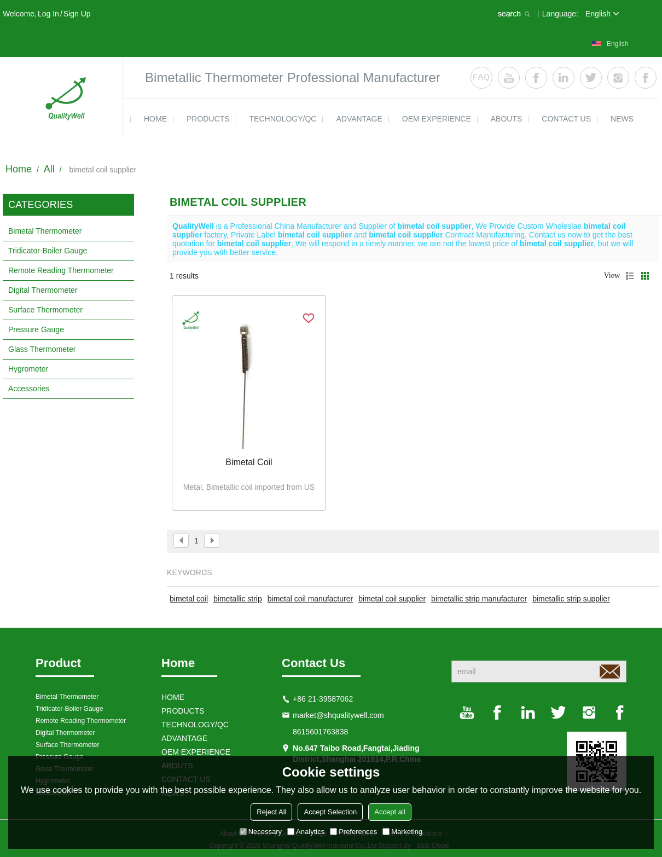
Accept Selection (330, 812)
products (208, 118)
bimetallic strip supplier (571, 598)
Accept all (389, 812)
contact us (566, 118)
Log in (48, 13)
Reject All (271, 812)
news (622, 118)
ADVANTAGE (359, 118)
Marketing (402, 831)
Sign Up (77, 13)
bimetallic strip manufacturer (479, 598)
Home (18, 169)
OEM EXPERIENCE (436, 118)
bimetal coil (189, 598)
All (49, 169)
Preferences (353, 831)
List (629, 275)
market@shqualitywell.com (338, 715)
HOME (155, 118)
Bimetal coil (248, 462)
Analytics (305, 831)
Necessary (261, 831)
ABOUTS (506, 118)
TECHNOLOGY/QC (283, 118)
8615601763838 (320, 731)
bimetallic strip (237, 598)
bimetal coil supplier (392, 598)
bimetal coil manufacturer (310, 598)
